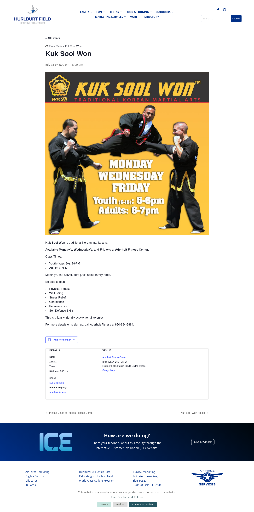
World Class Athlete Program (96, 480)
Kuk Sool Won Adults (193, 412)
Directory (151, 17)
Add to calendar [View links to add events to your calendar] (62, 339)
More (134, 17)
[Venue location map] (180, 366)
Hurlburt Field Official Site (94, 472)
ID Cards (30, 485)
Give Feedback (203, 442)
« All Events (52, 38)
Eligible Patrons (34, 476)
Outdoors (163, 12)
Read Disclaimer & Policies (127, 497)
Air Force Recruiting (37, 472)
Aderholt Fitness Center (114, 357)
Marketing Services (109, 17)
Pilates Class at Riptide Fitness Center (70, 412)
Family (85, 12)
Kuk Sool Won (56, 383)
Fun (99, 12)
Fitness (114, 12)
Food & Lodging (137, 12)
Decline (120, 504)
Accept (104, 504)
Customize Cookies (142, 504)
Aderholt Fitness (57, 392)
